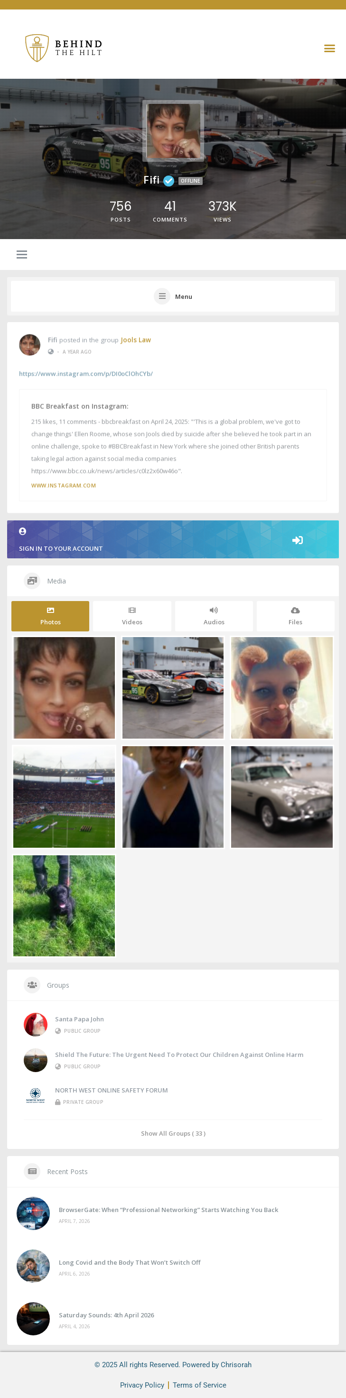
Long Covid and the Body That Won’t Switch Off (129, 1262)
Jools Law (136, 338)
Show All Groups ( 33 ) (173, 1133)
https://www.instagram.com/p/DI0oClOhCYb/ (86, 373)
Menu (183, 296)
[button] (330, 48)
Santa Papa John (79, 1019)
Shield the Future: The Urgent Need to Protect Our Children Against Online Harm (179, 1054)
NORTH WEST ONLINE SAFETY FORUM (111, 1090)
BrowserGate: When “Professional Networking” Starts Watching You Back (168, 1209)
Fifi (52, 338)
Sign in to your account (173, 540)
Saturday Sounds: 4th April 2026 (106, 1315)
